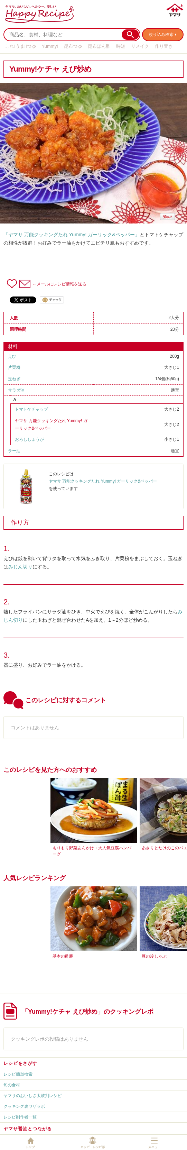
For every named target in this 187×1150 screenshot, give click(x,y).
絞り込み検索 (161, 34)
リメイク (140, 46)
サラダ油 (16, 390)
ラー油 (14, 450)
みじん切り (20, 566)
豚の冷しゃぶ (154, 956)
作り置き (164, 46)
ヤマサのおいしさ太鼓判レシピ (32, 1095)
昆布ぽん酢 (99, 46)
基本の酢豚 (63, 956)
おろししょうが (29, 439)
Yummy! (50, 46)
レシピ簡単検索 (17, 1074)
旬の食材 (11, 1085)
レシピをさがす (20, 1063)
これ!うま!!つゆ (20, 46)
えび (12, 356)
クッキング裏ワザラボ (24, 1106)
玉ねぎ (14, 378)
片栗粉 (14, 367)
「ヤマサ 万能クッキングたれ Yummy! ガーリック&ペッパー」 (71, 234)
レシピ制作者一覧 (20, 1117)
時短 (120, 46)
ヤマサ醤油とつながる (27, 1128)
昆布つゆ (73, 46)
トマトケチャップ (31, 409)
